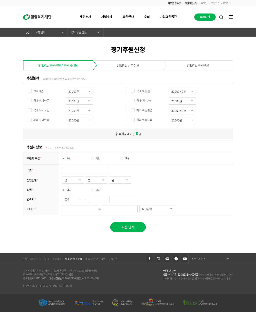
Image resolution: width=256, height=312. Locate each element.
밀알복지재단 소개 (32, 259)
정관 (46, 259)
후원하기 (205, 17)
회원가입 (215, 3)
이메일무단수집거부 (95, 259)
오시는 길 (113, 259)
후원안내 (50, 32)
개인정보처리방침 (73, 259)
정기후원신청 (85, 32)
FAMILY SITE (210, 259)
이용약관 (56, 259)
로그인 (204, 3)
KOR (227, 3)
